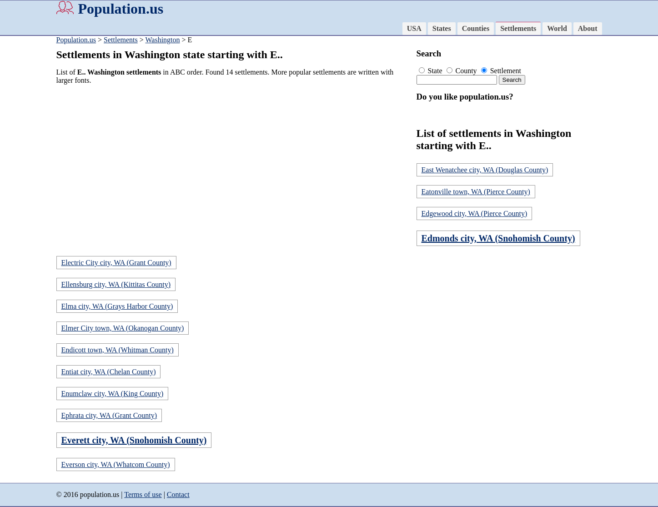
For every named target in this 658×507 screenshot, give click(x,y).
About (588, 28)
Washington (162, 40)
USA (414, 28)
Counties (475, 28)
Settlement (501, 71)
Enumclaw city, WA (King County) (112, 393)
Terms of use (142, 494)
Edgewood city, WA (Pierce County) (474, 213)
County (463, 71)
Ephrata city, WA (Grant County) (109, 415)
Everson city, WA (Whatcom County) (115, 464)
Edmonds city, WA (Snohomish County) (498, 238)
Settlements (518, 28)
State (431, 71)
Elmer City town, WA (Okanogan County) (122, 328)
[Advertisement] (233, 155)
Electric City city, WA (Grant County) (116, 262)
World (557, 28)
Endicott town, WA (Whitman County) (117, 350)
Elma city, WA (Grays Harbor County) (117, 306)
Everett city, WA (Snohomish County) (134, 440)
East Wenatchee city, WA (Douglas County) (485, 170)
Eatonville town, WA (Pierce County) (476, 192)
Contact (178, 494)
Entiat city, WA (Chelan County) (108, 372)
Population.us (121, 8)
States (441, 28)
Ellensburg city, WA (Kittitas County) (116, 284)
